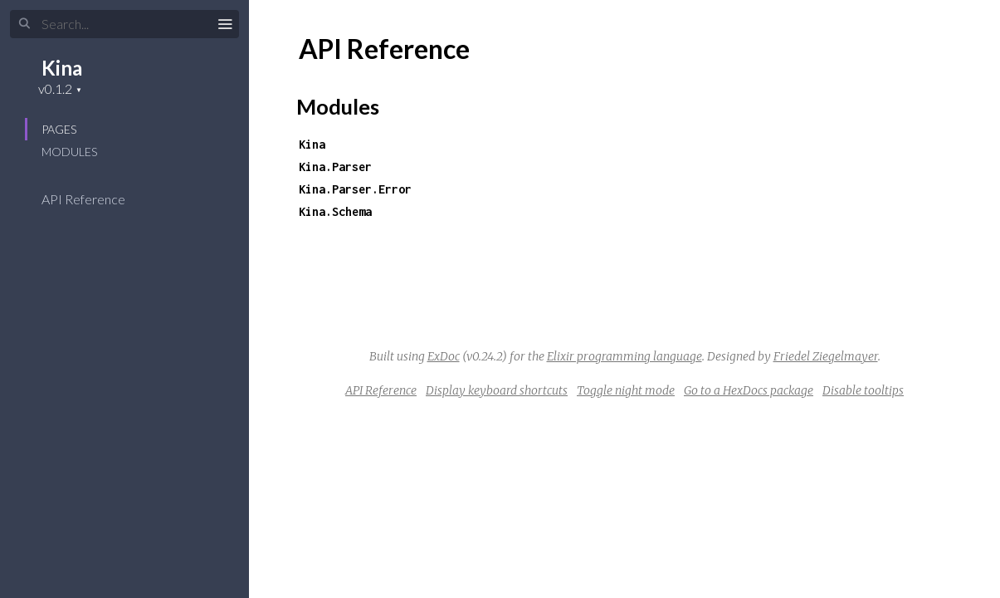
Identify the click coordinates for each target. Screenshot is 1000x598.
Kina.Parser (335, 166)
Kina (61, 68)
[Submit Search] (24, 24)
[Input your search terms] (124, 24)
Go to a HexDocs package (748, 390)
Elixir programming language (624, 356)
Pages (58, 129)
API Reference (94, 199)
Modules (69, 152)
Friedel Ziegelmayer (825, 356)
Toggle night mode (626, 390)
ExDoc (443, 356)
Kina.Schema (335, 211)
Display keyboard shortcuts (497, 390)
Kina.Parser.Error (355, 189)
